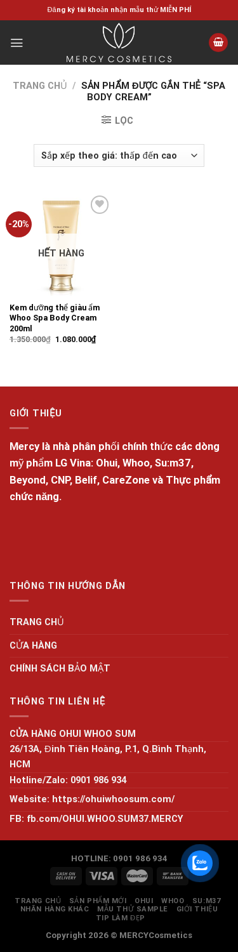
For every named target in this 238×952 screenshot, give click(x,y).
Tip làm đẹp (120, 918)
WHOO (172, 901)
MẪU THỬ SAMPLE (132, 909)
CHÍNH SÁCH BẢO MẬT (60, 668)
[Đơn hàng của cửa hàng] (119, 155)
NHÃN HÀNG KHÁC (54, 909)
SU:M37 (206, 901)
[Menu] (16, 43)
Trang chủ (40, 85)
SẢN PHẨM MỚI (98, 901)
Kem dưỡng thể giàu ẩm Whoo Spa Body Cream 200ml (55, 318)
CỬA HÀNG (33, 645)
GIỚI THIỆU (197, 909)
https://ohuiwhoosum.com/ (113, 799)
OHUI (144, 901)
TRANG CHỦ (37, 622)
